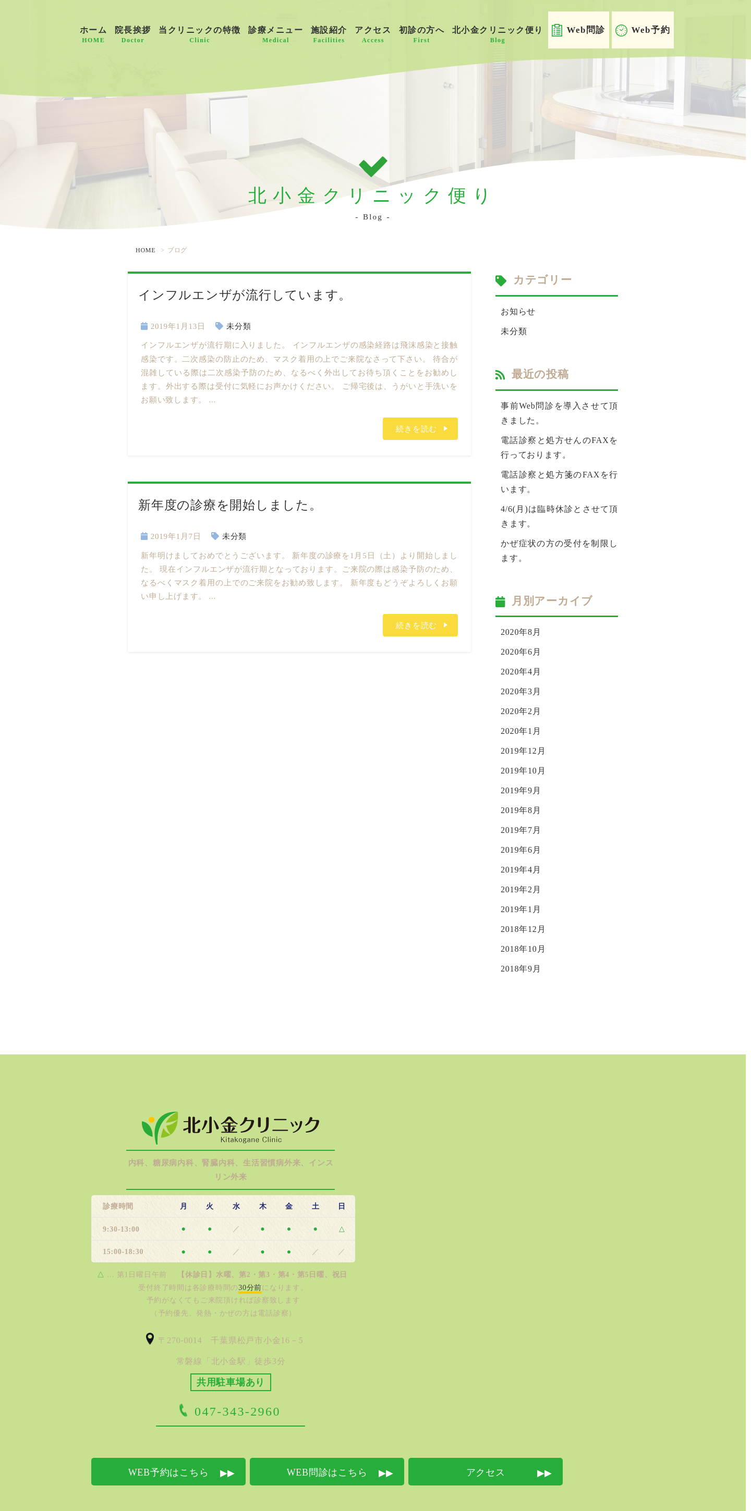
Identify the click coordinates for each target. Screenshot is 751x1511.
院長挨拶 (133, 35)
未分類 (238, 326)
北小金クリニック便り (497, 35)
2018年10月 (522, 923)
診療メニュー (275, 35)
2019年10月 (522, 753)
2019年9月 (520, 772)
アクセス (373, 35)
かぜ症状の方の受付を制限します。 (559, 540)
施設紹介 (329, 35)
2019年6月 (520, 829)
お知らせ (517, 311)
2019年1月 (520, 885)
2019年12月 (522, 734)
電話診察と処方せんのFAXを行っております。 (559, 443)
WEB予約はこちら (168, 1445)
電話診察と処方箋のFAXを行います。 (559, 475)
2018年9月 (520, 942)
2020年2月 (520, 696)
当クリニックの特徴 (200, 35)
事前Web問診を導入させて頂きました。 (559, 410)
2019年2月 (520, 867)
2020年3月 (520, 677)
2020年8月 (520, 621)
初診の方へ (422, 35)
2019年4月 (520, 847)
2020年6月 (520, 640)
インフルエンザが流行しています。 (245, 295)
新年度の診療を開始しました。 (230, 504)
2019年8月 (520, 791)
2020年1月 (520, 715)
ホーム (93, 35)
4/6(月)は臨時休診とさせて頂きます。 (559, 508)
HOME (145, 250)
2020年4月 (520, 659)
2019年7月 (520, 810)
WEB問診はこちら (327, 1445)
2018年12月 (522, 904)
